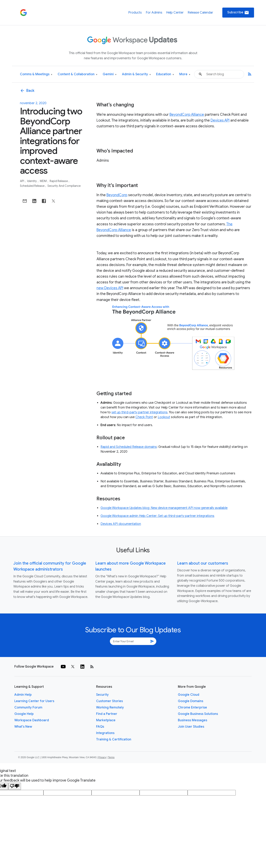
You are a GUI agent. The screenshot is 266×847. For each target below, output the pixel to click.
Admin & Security (136, 74)
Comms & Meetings (36, 74)
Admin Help (23, 695)
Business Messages (192, 720)
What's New (23, 727)
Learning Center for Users (34, 701)
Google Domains (190, 701)
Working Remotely (110, 707)
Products (135, 13)
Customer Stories (109, 701)
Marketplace (105, 720)
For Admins (154, 13)
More (184, 74)
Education (165, 74)
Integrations (105, 733)
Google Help (24, 714)
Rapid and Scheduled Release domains (128, 447)
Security (102, 695)
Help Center (175, 13)
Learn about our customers (202, 563)
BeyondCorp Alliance (186, 114)
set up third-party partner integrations (139, 412)
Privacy (102, 757)
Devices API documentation (120, 524)
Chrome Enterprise (192, 707)
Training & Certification (113, 739)
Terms (111, 757)
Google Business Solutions (198, 714)
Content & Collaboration (77, 74)
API (22, 181)
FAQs (100, 727)
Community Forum (28, 707)
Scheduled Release (32, 186)
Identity (32, 181)
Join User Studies (191, 727)
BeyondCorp (116, 195)
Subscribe (238, 12)
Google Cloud (188, 695)
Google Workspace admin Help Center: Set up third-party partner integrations (157, 516)
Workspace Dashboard (31, 720)
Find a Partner (106, 714)
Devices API (220, 120)
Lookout (164, 417)
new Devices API (110, 288)
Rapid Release (59, 181)
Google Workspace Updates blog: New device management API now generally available (164, 508)
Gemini (109, 74)
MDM (43, 181)
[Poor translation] (14, 786)
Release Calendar (200, 13)
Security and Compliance (64, 186)
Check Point (144, 417)
